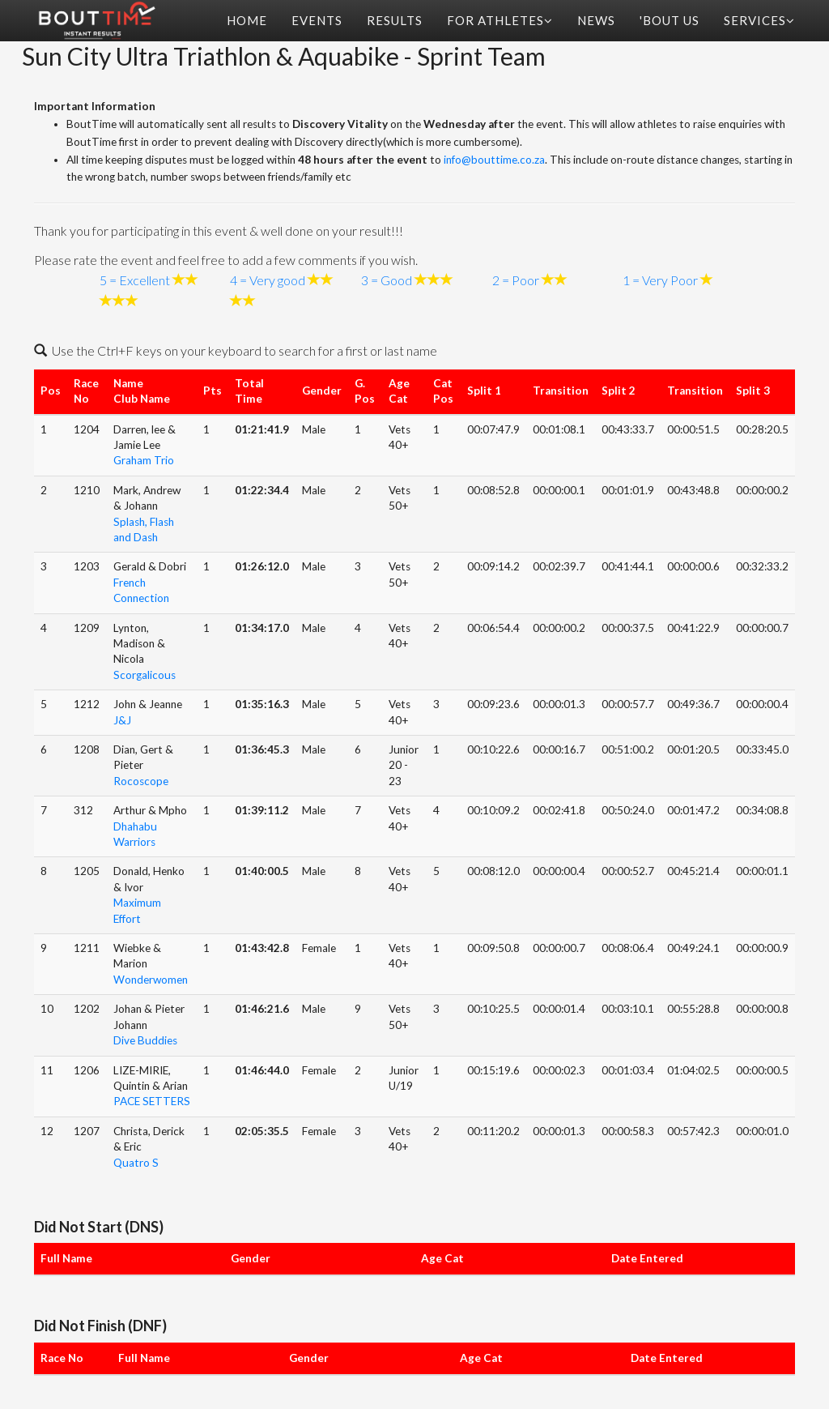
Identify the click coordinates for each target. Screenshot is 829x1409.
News (596, 20)
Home (247, 20)
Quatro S (136, 1162)
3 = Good (386, 280)
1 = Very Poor (660, 280)
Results (395, 20)
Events (316, 20)
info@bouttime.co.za (494, 159)
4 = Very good (267, 280)
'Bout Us (669, 20)
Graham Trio (143, 460)
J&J (122, 720)
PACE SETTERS (151, 1101)
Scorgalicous (144, 674)
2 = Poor (515, 280)
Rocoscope (140, 781)
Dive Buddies (145, 1040)
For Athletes (500, 20)
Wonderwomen (150, 979)
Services (759, 20)
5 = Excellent (135, 280)
